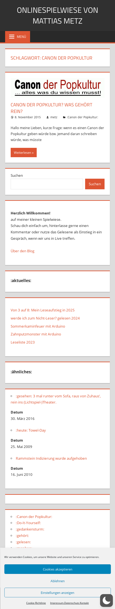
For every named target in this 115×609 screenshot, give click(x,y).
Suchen (17, 175)
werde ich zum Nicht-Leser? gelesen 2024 (45, 318)
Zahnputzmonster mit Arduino (36, 334)
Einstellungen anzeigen (57, 592)
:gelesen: (23, 541)
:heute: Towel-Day (31, 430)
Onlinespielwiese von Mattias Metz (57, 15)
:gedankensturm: (30, 529)
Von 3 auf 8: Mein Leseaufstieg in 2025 (43, 310)
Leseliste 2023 (23, 342)
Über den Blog (22, 250)
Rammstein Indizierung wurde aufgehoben (51, 458)
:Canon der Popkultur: (82, 117)
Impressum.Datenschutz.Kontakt (69, 603)
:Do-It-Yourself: (28, 522)
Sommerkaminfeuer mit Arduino (38, 326)
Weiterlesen (22, 152)
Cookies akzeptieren (57, 569)
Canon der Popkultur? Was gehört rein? (51, 108)
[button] (106, 600)
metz (53, 117)
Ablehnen (58, 581)
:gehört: (22, 535)
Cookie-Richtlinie (36, 603)
